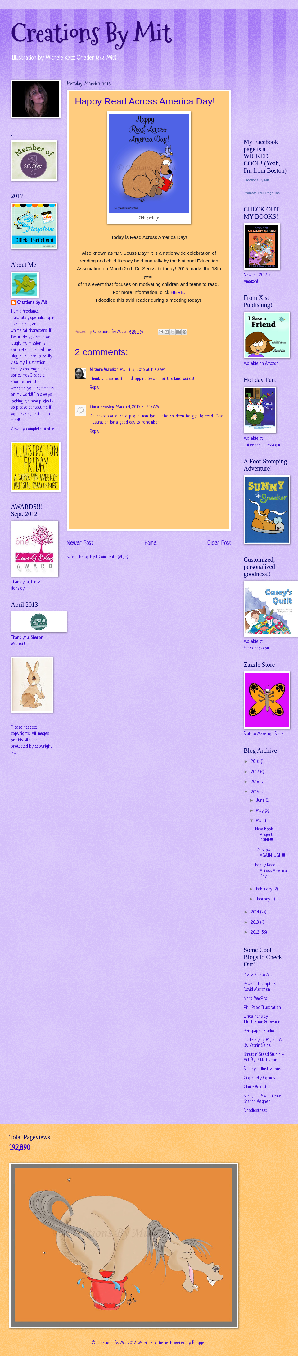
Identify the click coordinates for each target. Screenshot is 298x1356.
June (261, 800)
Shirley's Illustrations (262, 1069)
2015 (255, 792)
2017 (255, 772)
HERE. (177, 292)
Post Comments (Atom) (109, 557)
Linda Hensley (102, 407)
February (264, 889)
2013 (255, 922)
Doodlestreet (255, 1110)
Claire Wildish (255, 1087)
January (263, 899)
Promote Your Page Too (262, 193)
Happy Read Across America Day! (271, 871)
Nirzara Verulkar (104, 370)
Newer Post (80, 543)
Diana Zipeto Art (258, 975)
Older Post (219, 543)
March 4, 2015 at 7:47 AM (137, 407)
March (262, 821)
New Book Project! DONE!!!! (264, 835)
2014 (255, 912)
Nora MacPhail (256, 998)
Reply (94, 387)
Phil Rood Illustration (262, 1007)
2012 (255, 932)
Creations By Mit (91, 33)
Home (150, 543)
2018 (256, 761)
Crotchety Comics (259, 1078)
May (260, 811)
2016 (255, 782)
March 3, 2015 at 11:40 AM (142, 370)
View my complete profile (32, 429)
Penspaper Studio (259, 1031)
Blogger (199, 1343)
